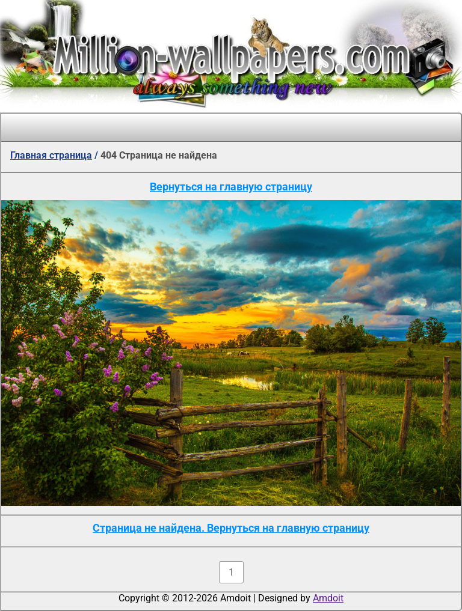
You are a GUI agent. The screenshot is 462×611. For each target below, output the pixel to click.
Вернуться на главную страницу (231, 186)
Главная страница (51, 155)
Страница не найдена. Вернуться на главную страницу (231, 527)
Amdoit (328, 598)
